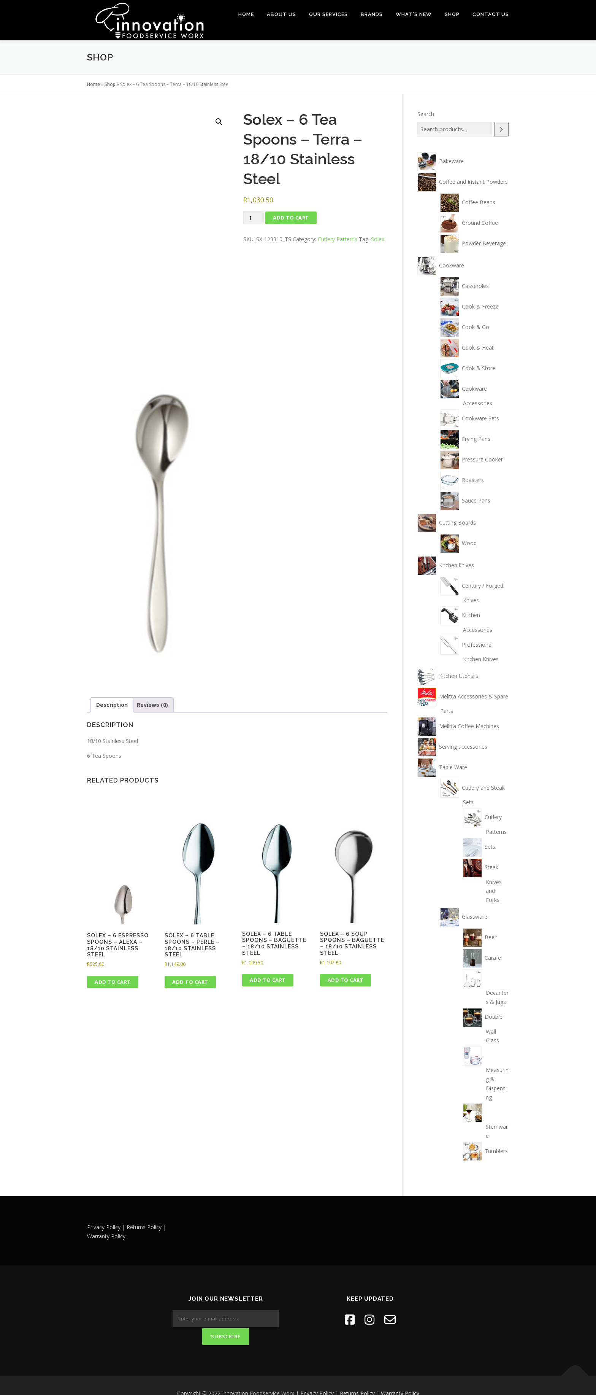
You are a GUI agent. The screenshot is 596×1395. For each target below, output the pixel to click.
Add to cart (291, 217)
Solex (377, 238)
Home (246, 14)
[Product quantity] (253, 217)
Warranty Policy (400, 1377)
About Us (281, 14)
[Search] (501, 129)
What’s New (414, 14)
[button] (219, 121)
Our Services (328, 14)
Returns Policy (357, 1377)
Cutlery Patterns (337, 238)
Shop (452, 14)
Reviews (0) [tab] (152, 704)
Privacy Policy (317, 1377)
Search (425, 113)
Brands (372, 14)
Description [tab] (112, 704)
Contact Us (490, 14)
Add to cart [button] (113, 981)
